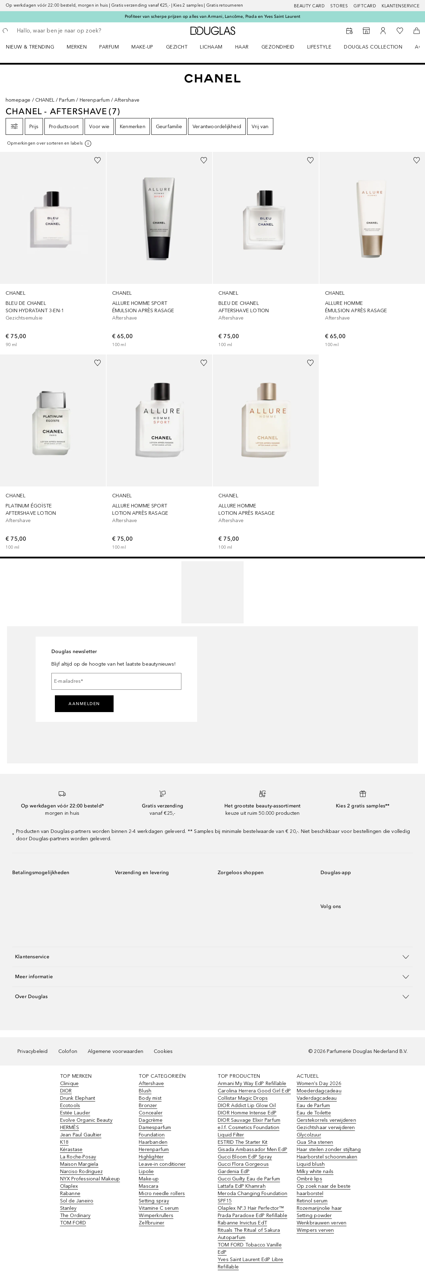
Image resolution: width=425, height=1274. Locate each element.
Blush (145, 1091)
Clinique (69, 1083)
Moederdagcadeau (319, 1091)
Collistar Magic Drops (243, 1098)
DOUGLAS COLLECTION (373, 47)
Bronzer (148, 1105)
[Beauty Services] (349, 30)
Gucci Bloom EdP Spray (245, 1157)
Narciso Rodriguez (81, 1171)
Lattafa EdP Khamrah (242, 1186)
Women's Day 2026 (319, 1083)
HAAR (242, 47)
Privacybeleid (32, 1051)
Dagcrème (151, 1120)
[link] (53, 250)
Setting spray (154, 1201)
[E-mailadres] (116, 681)
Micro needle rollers (162, 1193)
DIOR (66, 1091)
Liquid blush (311, 1164)
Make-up (149, 1179)
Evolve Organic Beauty (86, 1120)
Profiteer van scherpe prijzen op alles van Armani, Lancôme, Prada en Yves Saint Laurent (212, 16)
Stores (339, 5)
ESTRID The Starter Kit (242, 1142)
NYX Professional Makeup (90, 1179)
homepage (18, 100)
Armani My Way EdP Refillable (252, 1083)
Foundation (152, 1135)
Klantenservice (400, 5)
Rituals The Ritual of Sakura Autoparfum (249, 1233)
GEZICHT (177, 47)
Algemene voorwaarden (115, 1051)
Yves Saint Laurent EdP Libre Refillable (250, 1263)
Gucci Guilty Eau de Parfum (249, 1179)
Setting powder (314, 1215)
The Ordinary (75, 1215)
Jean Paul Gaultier (81, 1135)
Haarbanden (153, 1142)
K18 (64, 1142)
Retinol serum (312, 1201)
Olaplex (69, 1186)
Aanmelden (84, 703)
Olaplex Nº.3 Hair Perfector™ (251, 1208)
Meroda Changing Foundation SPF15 (252, 1197)
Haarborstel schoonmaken (327, 1157)
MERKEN (77, 47)
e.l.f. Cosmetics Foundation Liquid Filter (248, 1131)
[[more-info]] (49, 143)
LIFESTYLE (319, 47)
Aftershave (151, 1083)
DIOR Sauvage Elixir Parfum (249, 1120)
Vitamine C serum (159, 1208)
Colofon (67, 1051)
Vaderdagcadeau (317, 1098)
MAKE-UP (142, 47)
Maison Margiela (79, 1164)
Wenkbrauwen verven (322, 1223)
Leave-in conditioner (162, 1164)
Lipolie (146, 1171)
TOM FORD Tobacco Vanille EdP (250, 1248)
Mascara (148, 1186)
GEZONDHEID (278, 47)
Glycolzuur (309, 1135)
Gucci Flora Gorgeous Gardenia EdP (243, 1167)
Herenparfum (95, 100)
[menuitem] (34, 47)
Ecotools (70, 1105)
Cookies (163, 1051)
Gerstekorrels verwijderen (326, 1120)
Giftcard (364, 5)
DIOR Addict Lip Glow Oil (247, 1105)
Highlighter (151, 1157)
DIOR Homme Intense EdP (247, 1113)
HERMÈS (69, 1127)
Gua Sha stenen (315, 1142)
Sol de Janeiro (77, 1201)
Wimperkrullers (156, 1215)
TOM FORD (73, 1223)
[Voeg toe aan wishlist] (97, 160)
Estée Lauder (75, 1113)
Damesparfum (155, 1127)
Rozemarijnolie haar (319, 1208)
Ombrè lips (309, 1179)
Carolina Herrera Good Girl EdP (254, 1091)
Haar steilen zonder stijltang (329, 1149)
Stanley (68, 1208)
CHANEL (45, 100)
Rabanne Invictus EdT (242, 1223)
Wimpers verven (315, 1230)
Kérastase (71, 1149)
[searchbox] (67, 30)
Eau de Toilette (314, 1113)
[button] (212, 957)
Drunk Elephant (77, 1098)
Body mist (150, 1098)
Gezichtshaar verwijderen (326, 1127)
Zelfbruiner (151, 1223)
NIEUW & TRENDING (30, 47)
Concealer (151, 1113)
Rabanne (70, 1193)
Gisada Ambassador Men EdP (252, 1149)
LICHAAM (211, 47)
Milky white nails (315, 1171)
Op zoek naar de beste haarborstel (324, 1189)
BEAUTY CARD (309, 5)
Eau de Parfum (313, 1105)
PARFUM (109, 47)
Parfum (67, 100)
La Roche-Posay (78, 1157)
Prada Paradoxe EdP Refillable (252, 1215)
